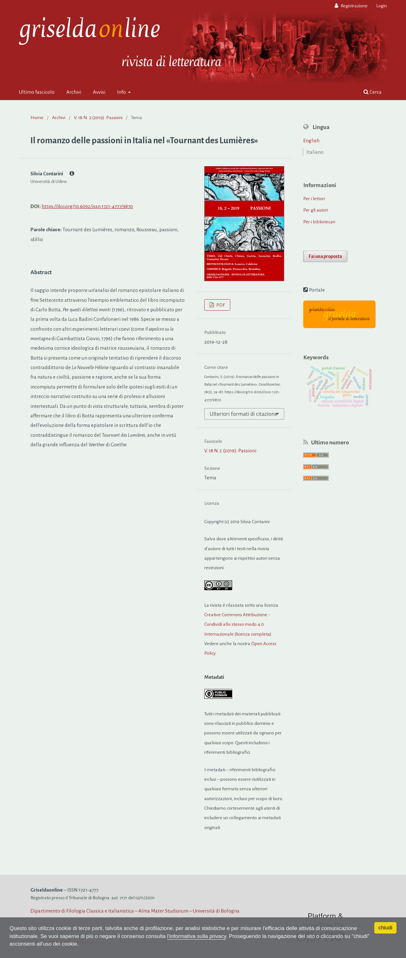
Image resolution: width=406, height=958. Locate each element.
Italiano (315, 152)
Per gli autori (315, 210)
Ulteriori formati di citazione (244, 413)
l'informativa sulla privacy (198, 936)
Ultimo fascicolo (37, 92)
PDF (220, 304)
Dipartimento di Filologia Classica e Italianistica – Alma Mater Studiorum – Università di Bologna (134, 911)
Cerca (372, 92)
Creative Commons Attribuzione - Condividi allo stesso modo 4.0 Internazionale (237, 624)
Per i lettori (314, 198)
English (311, 140)
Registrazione (354, 5)
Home (36, 117)
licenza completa (253, 634)
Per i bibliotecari (319, 221)
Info (122, 92)
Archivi (73, 92)
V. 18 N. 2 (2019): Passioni (98, 117)
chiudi (385, 928)
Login (381, 5)
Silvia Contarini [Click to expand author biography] (52, 173)
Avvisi (99, 92)
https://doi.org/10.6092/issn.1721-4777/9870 (87, 206)
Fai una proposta (325, 256)
